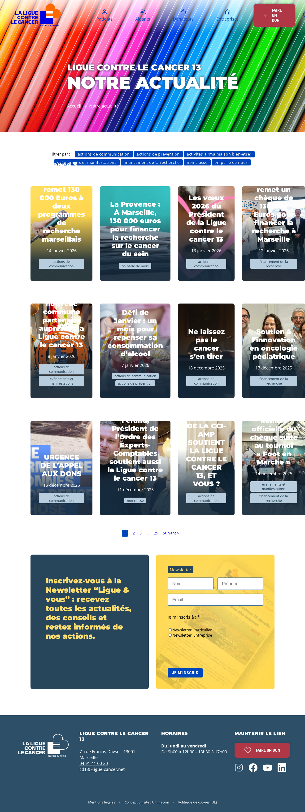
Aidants (142, 19)
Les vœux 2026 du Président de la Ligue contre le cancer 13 (206, 218)
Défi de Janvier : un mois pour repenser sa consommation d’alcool (135, 333)
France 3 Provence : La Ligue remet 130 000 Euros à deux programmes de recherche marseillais (61, 202)
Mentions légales (101, 802)
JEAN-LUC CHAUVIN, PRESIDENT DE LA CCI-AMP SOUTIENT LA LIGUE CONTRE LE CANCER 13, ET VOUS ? (206, 442)
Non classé (197, 162)
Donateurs (183, 19)
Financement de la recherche (152, 162)
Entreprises (227, 19)
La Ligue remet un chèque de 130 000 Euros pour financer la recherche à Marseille (274, 210)
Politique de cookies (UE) (197, 802)
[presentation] (204, 651)
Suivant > (171, 533)
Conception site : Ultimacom (147, 802)
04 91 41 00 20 (93, 763)
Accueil (74, 106)
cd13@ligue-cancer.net (102, 769)
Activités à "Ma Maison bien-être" (219, 154)
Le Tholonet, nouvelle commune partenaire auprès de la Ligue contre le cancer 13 (61, 320)
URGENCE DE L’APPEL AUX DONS (61, 465)
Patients (104, 19)
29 (156, 533)
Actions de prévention (158, 154)
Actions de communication (104, 154)
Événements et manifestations (87, 162)
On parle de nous (231, 162)
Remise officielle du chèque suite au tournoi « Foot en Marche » (274, 441)
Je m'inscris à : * (184, 617)
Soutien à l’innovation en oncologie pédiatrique (274, 343)
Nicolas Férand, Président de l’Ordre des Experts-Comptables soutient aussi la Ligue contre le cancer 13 (135, 445)
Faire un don (262, 750)
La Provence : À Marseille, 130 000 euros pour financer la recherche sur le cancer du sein (135, 229)
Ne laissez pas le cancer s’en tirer (206, 343)
